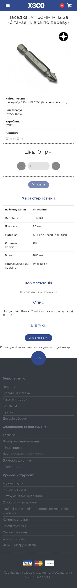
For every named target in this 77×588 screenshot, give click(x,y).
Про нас (9, 412)
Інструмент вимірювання (22, 496)
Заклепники (12, 467)
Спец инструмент (16, 538)
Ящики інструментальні (21, 545)
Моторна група (14, 489)
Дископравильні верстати (23, 454)
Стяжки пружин (15, 532)
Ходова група (13, 483)
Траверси (10, 435)
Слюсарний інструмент (21, 502)
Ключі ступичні (14, 526)
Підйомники (12, 448)
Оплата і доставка (16, 393)
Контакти (10, 406)
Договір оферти (15, 418)
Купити (38, 184)
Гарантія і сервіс (15, 399)
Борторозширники (17, 460)
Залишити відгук (38, 337)
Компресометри (15, 519)
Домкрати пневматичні (21, 441)
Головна (9, 386)
